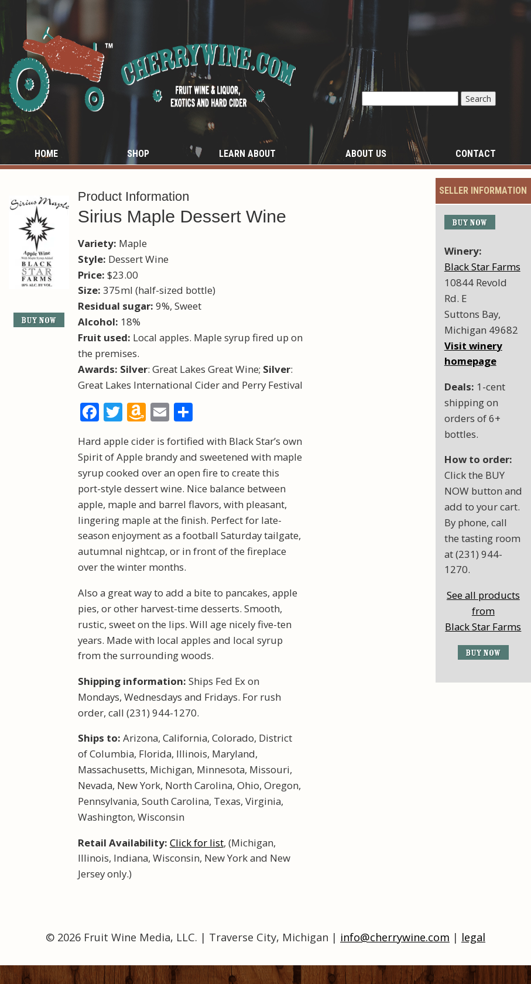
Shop (138, 153)
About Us (365, 153)
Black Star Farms (482, 266)
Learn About (247, 153)
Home (46, 153)
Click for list (197, 842)
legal (473, 937)
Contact (475, 153)
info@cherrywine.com (395, 937)
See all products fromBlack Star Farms (483, 610)
